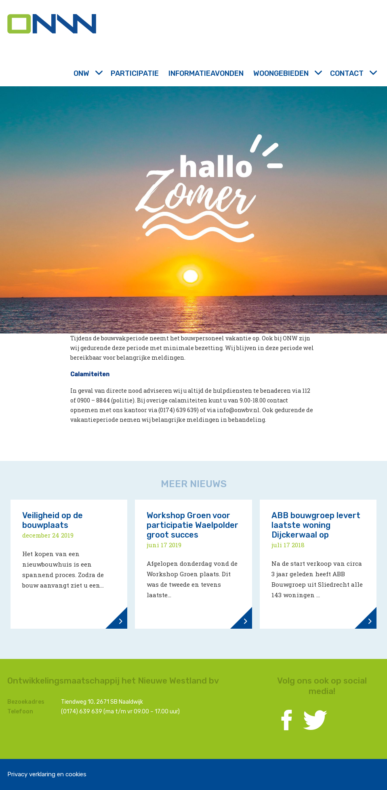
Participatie (135, 73)
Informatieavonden (206, 73)
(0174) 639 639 (81, 711)
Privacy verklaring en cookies (46, 774)
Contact (352, 73)
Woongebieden (286, 73)
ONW (87, 73)
